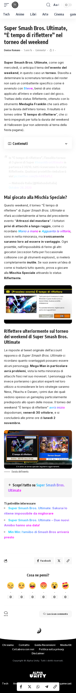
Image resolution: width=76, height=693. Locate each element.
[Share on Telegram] (46, 686)
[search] (48, 5)
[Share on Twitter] (29, 686)
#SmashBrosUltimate (49, 162)
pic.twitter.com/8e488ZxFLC (33, 176)
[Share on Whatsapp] (38, 686)
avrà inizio (57, 407)
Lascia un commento (55, 613)
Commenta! (40, 50)
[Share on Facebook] (21, 686)
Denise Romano (12, 50)
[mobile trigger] (7, 5)
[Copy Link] (55, 686)
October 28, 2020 (20, 187)
